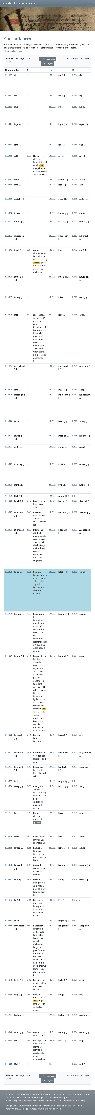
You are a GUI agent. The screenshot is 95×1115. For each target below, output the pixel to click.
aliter (44, 263)
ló (42, 786)
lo (41, 813)
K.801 (74, 484)
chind (35, 972)
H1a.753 (52, 900)
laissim (36, 758)
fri (39, 269)
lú (41, 575)
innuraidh (84, 276)
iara (16, 184)
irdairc (17, 221)
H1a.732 (52, 421)
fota (40, 934)
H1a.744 (52, 752)
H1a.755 (52, 925)
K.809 (74, 752)
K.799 (74, 447)
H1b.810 (8, 213)
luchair (17, 1015)
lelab (60, 571)
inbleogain (19, 394)
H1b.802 (8, 95)
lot (45, 1040)
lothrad (36, 1049)
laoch (17, 501)
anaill (35, 272)
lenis (37, 581)
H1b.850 (8, 1064)
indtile (17, 484)
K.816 (74, 865)
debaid (42, 647)
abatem (37, 590)
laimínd (36, 868)
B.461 (29, 925)
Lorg (35, 813)
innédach (37, 696)
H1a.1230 (53, 496)
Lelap (36, 571)
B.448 (29, 656)
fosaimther (37, 721)
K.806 (74, 614)
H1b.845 (8, 980)
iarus (16, 421)
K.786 (74, 199)
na (39, 677)
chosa (40, 953)
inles (16, 297)
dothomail (38, 357)
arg (34, 789)
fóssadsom (40, 702)
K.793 (74, 314)
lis (43, 620)
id (80, 95)
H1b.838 (8, 836)
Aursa (36, 250)
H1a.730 (52, 389)
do (44, 536)
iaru (60, 184)
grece (41, 906)
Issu (35, 361)
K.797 (74, 421)
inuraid (62, 276)
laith (16, 920)
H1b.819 (8, 394)
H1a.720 (52, 184)
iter (35, 953)
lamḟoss (37, 851)
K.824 (74, 1032)
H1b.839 (8, 847)
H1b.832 (8, 735)
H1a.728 (52, 314)
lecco (61, 735)
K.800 (74, 464)
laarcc (61, 786)
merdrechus (39, 1059)
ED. (42, 165)
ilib (44, 687)
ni (40, 699)
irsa (16, 250)
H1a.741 (52, 571)
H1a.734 (52, 447)
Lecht (36, 980)
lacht (35, 770)
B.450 (29, 752)
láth (16, 1064)
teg (41, 269)
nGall (38, 941)
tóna (35, 959)
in (40, 521)
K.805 (74, 571)
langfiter (37, 947)
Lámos (36, 847)
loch (16, 781)
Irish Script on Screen (50, 1108)
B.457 (29, 865)
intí (39, 626)
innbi (16, 447)
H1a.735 (52, 464)
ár (45, 354)
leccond (18, 735)
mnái (35, 626)
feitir (35, 938)
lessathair (37, 641)
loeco (35, 504)
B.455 (29, 836)
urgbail (62, 496)
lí (42, 668)
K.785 (74, 184)
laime (35, 860)
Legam (36, 656)
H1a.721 (52, 199)
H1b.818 (8, 389)
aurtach (39, 542)
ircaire (17, 464)
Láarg (36, 786)
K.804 (74, 529)
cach (44, 575)
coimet (40, 857)
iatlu (16, 179)
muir (35, 1010)
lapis (35, 912)
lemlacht (18, 767)
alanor (35, 269)
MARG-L (36, 263)
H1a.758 (52, 1015)
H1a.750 (52, 847)
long (16, 994)
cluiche (36, 532)
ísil (15, 156)
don (35, 623)
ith (59, 144)
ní (40, 159)
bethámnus (38, 327)
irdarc (61, 221)
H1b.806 (8, 156)
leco (81, 735)
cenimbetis (37, 709)
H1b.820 (8, 421)
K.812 (74, 786)
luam (42, 836)
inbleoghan (84, 394)
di (42, 874)
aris (35, 1053)
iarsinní (36, 587)
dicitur (42, 819)
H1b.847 (8, 1015)
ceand (38, 348)
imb (16, 106)
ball (38, 792)
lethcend (37, 741)
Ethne (41, 548)
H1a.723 (52, 221)
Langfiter (38, 925)
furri (43, 259)
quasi (39, 330)
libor (35, 1035)
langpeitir (19, 925)
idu (15, 75)
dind (37, 518)
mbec (35, 578)
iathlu (61, 179)
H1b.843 (8, 920)
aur (34, 965)
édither (36, 874)
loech (43, 521)
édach (36, 665)
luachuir (83, 1015)
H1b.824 (8, 484)
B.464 (29, 1032)
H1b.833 (8, 752)
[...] (19, 75)
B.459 (29, 900)
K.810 (74, 767)
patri (37, 584)
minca (43, 690)
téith (40, 770)
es (39, 336)
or (40, 266)
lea (34, 524)
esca (35, 336)
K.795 (74, 389)
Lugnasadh (84, 529)
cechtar (36, 632)
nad (34, 702)
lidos (35, 906)
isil (59, 156)
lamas (17, 847)
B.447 (29, 614)
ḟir (39, 623)
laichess (62, 512)
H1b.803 (8, 106)
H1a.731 (52, 394)
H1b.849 (8, 1040)
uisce (39, 317)
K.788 (74, 221)
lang (35, 934)
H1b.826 (8, 501)
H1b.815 (8, 297)
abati (42, 581)
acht (40, 683)
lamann (62, 865)
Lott (35, 1040)
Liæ (35, 900)
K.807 (74, 656)
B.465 (29, 1040)
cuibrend (37, 801)
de (42, 632)
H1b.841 (8, 879)
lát (80, 1064)
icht (16, 389)
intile (61, 484)
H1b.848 (8, 1032)
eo (34, 755)
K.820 (74, 925)
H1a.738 (52, 501)
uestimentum (39, 730)
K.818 (74, 900)
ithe (16, 144)
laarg (16, 786)
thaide (40, 557)
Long (35, 994)
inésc (40, 314)
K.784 (74, 179)
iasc (16, 314)
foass (35, 521)
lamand (18, 865)
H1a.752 (52, 879)
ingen (17, 124)
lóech (35, 515)
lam (60, 836)
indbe (61, 447)
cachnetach (39, 706)
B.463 (29, 994)
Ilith (16, 496)
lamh (16, 836)
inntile (82, 484)
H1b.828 (8, 529)
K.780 (74, 106)
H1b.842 (8, 900)
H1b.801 (8, 75)
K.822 (74, 994)
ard (44, 168)
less (45, 641)
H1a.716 (52, 124)
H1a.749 (52, 836)
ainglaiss (37, 928)
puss (40, 854)
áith (35, 671)
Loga (42, 545)
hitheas (36, 693)
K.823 (74, 1015)
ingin (60, 124)
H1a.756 (52, 980)
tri (38, 272)
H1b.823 (8, 464)
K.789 (74, 235)
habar (36, 162)
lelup (16, 571)
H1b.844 (8, 925)
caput (42, 345)
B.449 (29, 735)
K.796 (74, 394)
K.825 (74, 1040)
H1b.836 (8, 786)
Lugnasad (19, 529)
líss (43, 644)
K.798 (74, 435)
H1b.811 (8, 221)
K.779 (74, 95)
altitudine (41, 174)
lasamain (18, 752)
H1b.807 (8, 179)
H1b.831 (8, 656)
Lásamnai (38, 752)
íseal (45, 162)
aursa (35, 266)
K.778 (74, 75)
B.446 (29, 571)
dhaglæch (38, 805)
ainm (37, 539)
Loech (36, 501)
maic (35, 548)
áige (36, 798)
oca (35, 171)
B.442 (29, 501)
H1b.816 (8, 314)
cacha (41, 351)
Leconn (37, 735)
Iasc (35, 314)
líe (59, 900)
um (34, 557)
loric (40, 816)
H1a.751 (52, 865)
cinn (35, 956)
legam (17, 656)
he (39, 361)
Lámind (37, 865)
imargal (36, 651)
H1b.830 (8, 614)
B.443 (29, 512)
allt (34, 159)
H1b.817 (8, 366)
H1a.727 (52, 297)
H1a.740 (52, 529)
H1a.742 (52, 614)
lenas (42, 587)
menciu (36, 715)
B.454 (29, 813)
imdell (17, 199)
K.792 (74, 297)
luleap (36, 575)
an (44, 317)
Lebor (36, 1032)
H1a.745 (52, 767)
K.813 (74, 813)
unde (40, 339)
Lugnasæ (62, 529)
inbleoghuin (64, 394)
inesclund (83, 366)
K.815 (74, 847)
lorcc (60, 813)
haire (43, 699)
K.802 (74, 501)
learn (35, 773)
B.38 (28, 250)
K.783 (74, 156)
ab (34, 174)
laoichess (18, 512)
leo (39, 789)
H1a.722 (52, 213)
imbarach (19, 235)
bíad (35, 339)
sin (42, 266)
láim (43, 891)
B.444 (29, 529)
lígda (37, 674)
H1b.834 (8, 767)
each (44, 758)
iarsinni (36, 256)
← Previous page (47, 59)
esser (35, 342)
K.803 (74, 512)
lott (45, 1049)
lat (15, 1040)
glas (42, 938)
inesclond (63, 366)
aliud (41, 727)
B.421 (29, 314)
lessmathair (38, 638)
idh (15, 95)
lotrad (36, 1046)
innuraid (18, 276)
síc (44, 959)
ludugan (37, 882)
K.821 (74, 980)
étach (35, 724)
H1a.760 (52, 1040)
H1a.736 (52, 484)
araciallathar (38, 718)
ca (40, 342)
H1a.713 (52, 75)
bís (44, 950)
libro (44, 1035)
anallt (36, 165)
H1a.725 (52, 250)
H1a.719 (52, 179)
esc (34, 317)
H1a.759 (52, 1032)
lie (15, 900)
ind (44, 868)
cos (40, 956)
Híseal (36, 156)
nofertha (37, 554)
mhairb (36, 983)
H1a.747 (52, 786)
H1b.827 (8, 512)
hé (34, 895)
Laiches (37, 512)
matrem (37, 593)
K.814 (74, 836)
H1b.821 (8, 435)
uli (44, 842)
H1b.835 (8, 781)
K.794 (74, 366)
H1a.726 (52, 276)
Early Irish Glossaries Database (18, 3)
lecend (36, 738)
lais (43, 554)
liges (39, 659)
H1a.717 (52, 144)
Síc (34, 635)
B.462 (29, 980)
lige (35, 659)
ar (38, 159)
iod (60, 95)
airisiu (36, 253)
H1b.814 (8, 276)
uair (35, 888)
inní (41, 674)
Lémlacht (38, 767)
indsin (36, 808)
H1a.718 (52, 156)
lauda (17, 879)
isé (39, 888)
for (40, 1006)
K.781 (74, 124)
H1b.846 (8, 994)
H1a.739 (52, 512)
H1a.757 (52, 994)
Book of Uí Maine (41, 1105)
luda (60, 879)
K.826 (74, 1064)
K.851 (74, 735)
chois (42, 968)
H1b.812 (8, 235)
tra (40, 321)
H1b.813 (8, 250)
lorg (16, 813)
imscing (18, 435)
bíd (34, 354)
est (37, 333)
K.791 (74, 276)
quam (36, 727)
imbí (38, 712)
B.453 (29, 786)
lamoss (61, 847)
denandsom (39, 680)
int (40, 162)
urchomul (37, 944)
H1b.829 (8, 571)
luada (82, 879)
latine (40, 912)
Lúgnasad (38, 529)
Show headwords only (13, 51)
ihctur (61, 213)
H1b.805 (8, 144)
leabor (82, 1032)
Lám (35, 836)
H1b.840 (8, 865)
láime (38, 871)
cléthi (35, 351)
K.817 (74, 879)
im (59, 106)
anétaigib (37, 687)
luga (35, 891)
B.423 (29, 156)
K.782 (74, 144)
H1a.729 (52, 366)
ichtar (17, 213)
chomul (42, 965)
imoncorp (37, 842)
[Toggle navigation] (90, 3)
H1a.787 (52, 735)
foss (35, 683)
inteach (36, 259)
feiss (43, 515)
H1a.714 (52, 95)
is (42, 156)
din (42, 336)
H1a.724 (52, 235)
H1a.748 (52, 813)
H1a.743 (52, 656)
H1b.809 (8, 199)
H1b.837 (8, 813)
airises (43, 256)
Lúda (35, 879)
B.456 (29, 847)
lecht (16, 980)
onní (35, 345)
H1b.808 (8, 184)
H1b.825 (8, 496)
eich (43, 972)
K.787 (74, 213)
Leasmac (37, 614)
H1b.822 (8, 447)
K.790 (74, 250)
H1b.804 (8, 124)
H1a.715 (52, 106)
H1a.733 (52, 435)
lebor (16, 1032)
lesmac (17, 614)
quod (38, 755)
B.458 (29, 879)
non (40, 959)
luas (42, 839)
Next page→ (47, 63)
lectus (36, 989)
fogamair (37, 560)
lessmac (37, 629)
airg (35, 816)
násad (43, 539)
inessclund (19, 366)
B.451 (29, 767)
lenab (43, 578)
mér (43, 888)
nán (35, 762)
